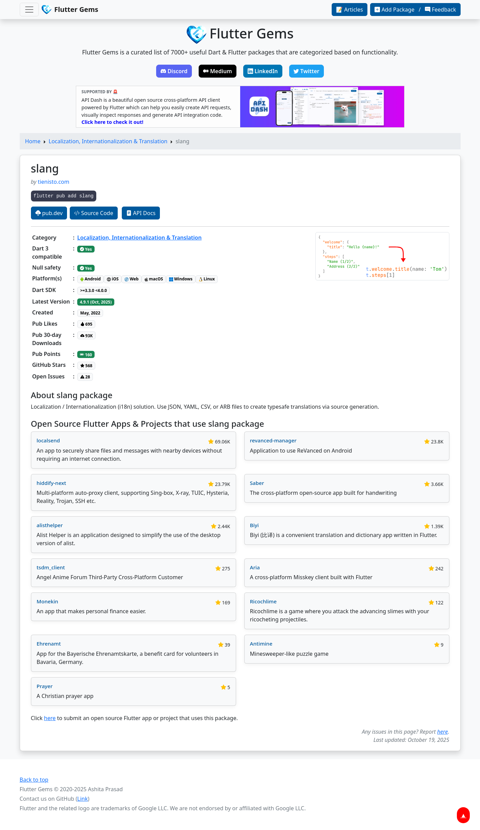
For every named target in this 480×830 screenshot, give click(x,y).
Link (82, 798)
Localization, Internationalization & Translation (108, 141)
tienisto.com (53, 181)
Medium (217, 71)
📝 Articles (349, 9)
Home (33, 141)
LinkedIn (263, 71)
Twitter (306, 71)
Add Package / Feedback (415, 9)
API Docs (140, 213)
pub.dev (49, 213)
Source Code (93, 213)
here (49, 718)
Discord (174, 71)
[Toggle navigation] (29, 9)
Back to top (34, 779)
